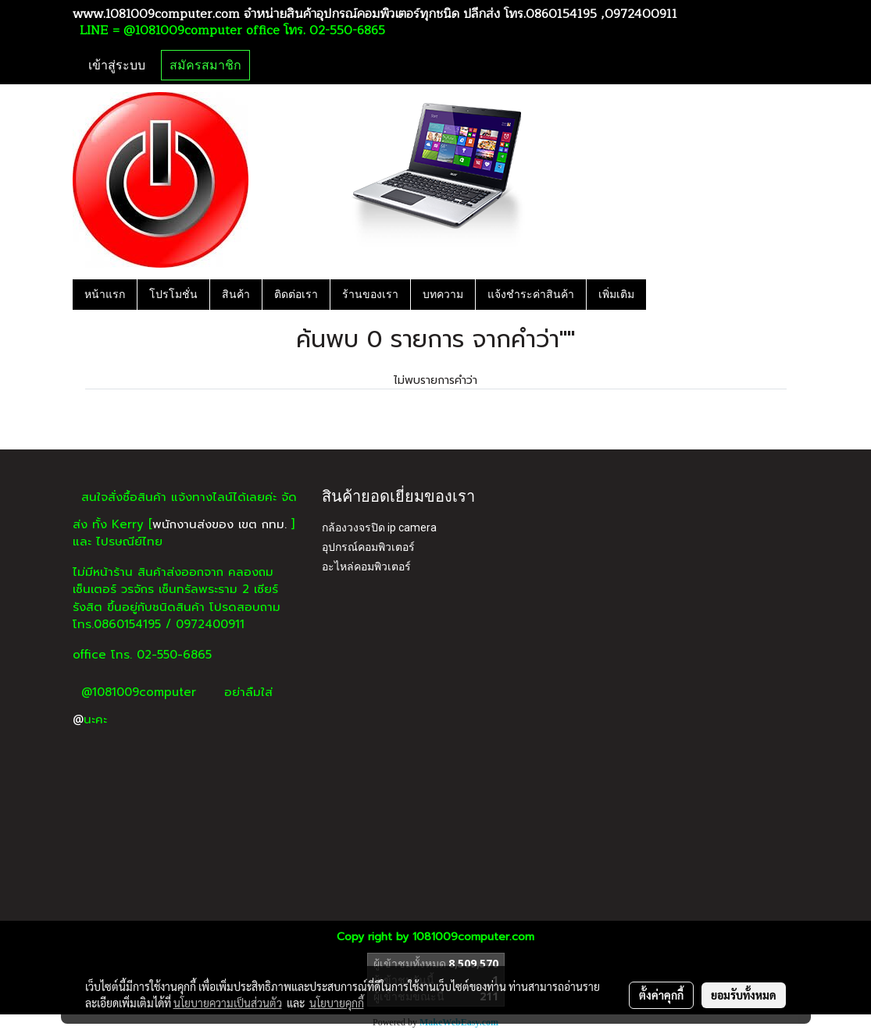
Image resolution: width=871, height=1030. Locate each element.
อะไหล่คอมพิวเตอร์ (366, 566)
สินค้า (236, 294)
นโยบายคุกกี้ (336, 1003)
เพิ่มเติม (616, 294)
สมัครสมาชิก (205, 65)
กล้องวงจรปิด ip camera (379, 527)
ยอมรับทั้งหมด (743, 995)
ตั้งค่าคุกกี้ (661, 995)
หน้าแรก (104, 294)
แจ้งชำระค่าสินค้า (530, 294)
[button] (660, 294)
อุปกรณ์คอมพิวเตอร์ (368, 547)
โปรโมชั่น (173, 294)
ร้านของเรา (370, 294)
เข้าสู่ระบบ (116, 65)
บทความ (443, 294)
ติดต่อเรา (296, 294)
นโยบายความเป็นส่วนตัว (227, 1003)
